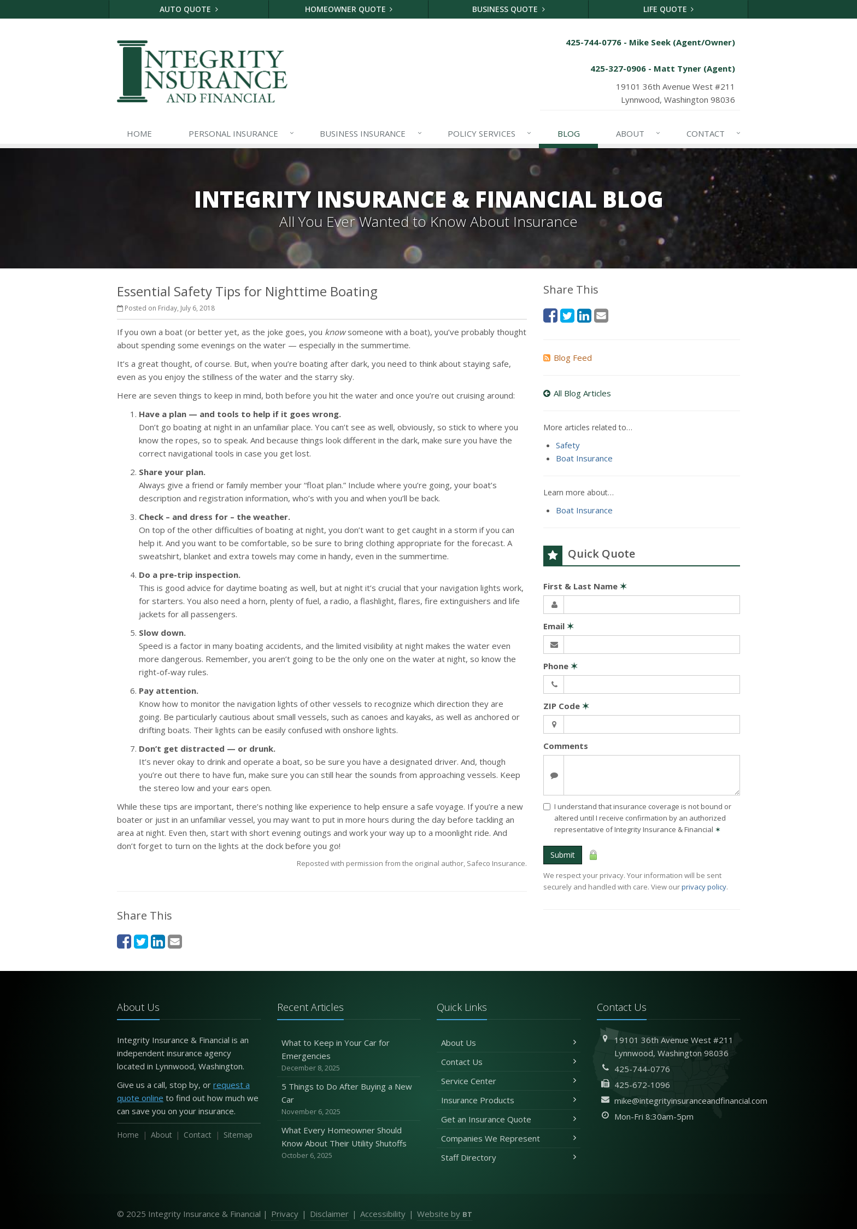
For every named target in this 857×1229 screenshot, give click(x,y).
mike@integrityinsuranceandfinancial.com (690, 1100)
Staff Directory (508, 1157)
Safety (568, 445)
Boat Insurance (584, 458)
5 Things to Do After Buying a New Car (348, 1099)
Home (139, 133)
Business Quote (508, 9)
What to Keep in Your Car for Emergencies (348, 1055)
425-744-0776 (642, 1068)
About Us (508, 1042)
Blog (568, 133)
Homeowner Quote (349, 9)
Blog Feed (567, 357)
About (638, 133)
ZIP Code (566, 705)
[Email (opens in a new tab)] (175, 941)
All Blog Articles (577, 393)
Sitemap (238, 1134)
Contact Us (508, 1061)
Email (558, 626)
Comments (565, 745)
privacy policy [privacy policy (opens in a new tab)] (704, 887)
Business (371, 133)
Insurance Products (508, 1100)
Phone (560, 665)
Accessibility (383, 1213)
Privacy (284, 1213)
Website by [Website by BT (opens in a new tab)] (444, 1213)
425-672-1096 (642, 1084)
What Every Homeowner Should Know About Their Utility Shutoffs (348, 1143)
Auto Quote (189, 9)
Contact (714, 133)
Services (490, 133)
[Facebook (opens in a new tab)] (124, 941)
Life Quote (668, 9)
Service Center (508, 1080)
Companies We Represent (508, 1138)
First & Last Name (585, 586)
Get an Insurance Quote (508, 1119)
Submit (562, 855)
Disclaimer (329, 1213)
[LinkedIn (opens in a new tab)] (158, 941)
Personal (242, 133)
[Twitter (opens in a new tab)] (141, 941)
